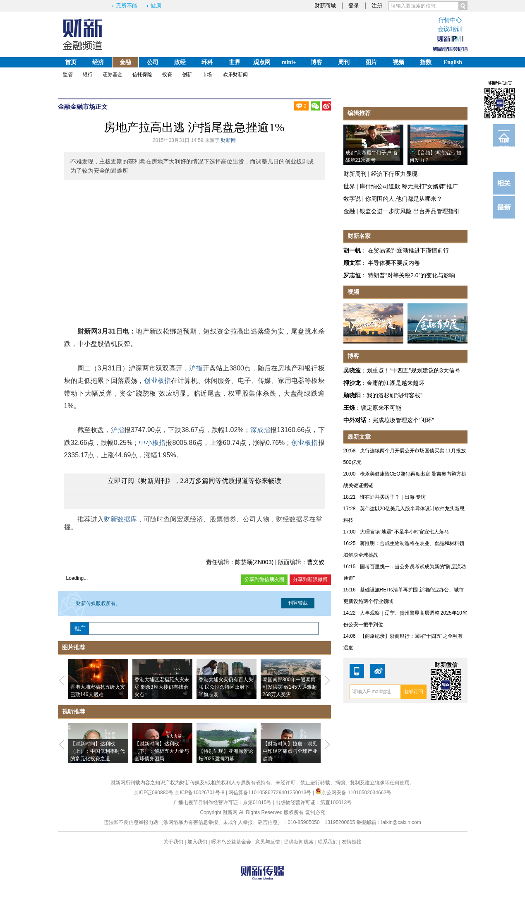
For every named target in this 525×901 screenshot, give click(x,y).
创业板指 (157, 380)
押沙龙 (352, 383)
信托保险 (142, 74)
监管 (68, 74)
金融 (125, 62)
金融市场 (82, 106)
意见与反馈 (267, 842)
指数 (426, 62)
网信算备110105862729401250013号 (270, 792)
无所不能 (126, 5)
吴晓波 (352, 370)
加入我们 (197, 842)
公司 (152, 62)
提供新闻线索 (299, 842)
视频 (398, 62)
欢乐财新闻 (235, 74)
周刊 (344, 62)
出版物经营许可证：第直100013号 (314, 802)
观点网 (262, 62)
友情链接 (352, 842)
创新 (187, 74)
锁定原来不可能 (381, 407)
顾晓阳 (352, 395)
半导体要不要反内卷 (394, 262)
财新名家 (359, 236)
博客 (316, 62)
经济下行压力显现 (394, 174)
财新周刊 (355, 174)
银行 (88, 74)
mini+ (289, 62)
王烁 (349, 407)
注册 (377, 5)
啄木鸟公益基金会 (231, 842)
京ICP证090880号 (153, 792)
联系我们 (328, 842)
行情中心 (450, 20)
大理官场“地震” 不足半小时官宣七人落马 (404, 532)
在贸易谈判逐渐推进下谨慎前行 (408, 250)
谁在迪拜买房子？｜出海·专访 (393, 497)
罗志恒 (352, 275)
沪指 (195, 368)
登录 (353, 5)
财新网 (228, 140)
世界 (234, 62)
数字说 (352, 198)
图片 (371, 62)
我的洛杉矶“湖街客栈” (394, 395)
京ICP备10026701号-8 (200, 792)
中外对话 (355, 420)
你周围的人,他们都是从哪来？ (403, 198)
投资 (167, 74)
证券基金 (112, 74)
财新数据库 (120, 519)
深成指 (260, 429)
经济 (98, 62)
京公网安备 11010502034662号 (353, 792)
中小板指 (152, 442)
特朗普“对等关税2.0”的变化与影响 (411, 275)
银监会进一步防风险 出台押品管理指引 (410, 211)
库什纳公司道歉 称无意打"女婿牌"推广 (409, 186)
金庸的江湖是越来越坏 (395, 383)
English (452, 62)
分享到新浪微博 (310, 579)
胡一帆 (352, 250)
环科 (207, 62)
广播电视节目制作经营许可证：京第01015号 (222, 802)
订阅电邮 (504, 142)
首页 (71, 62)
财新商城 (325, 5)
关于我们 (173, 842)
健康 (156, 5)
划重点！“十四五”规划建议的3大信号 (413, 370)
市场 (207, 74)
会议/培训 (450, 29)
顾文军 (352, 262)
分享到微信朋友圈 (264, 579)
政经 (180, 62)
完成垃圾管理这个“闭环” (403, 420)
